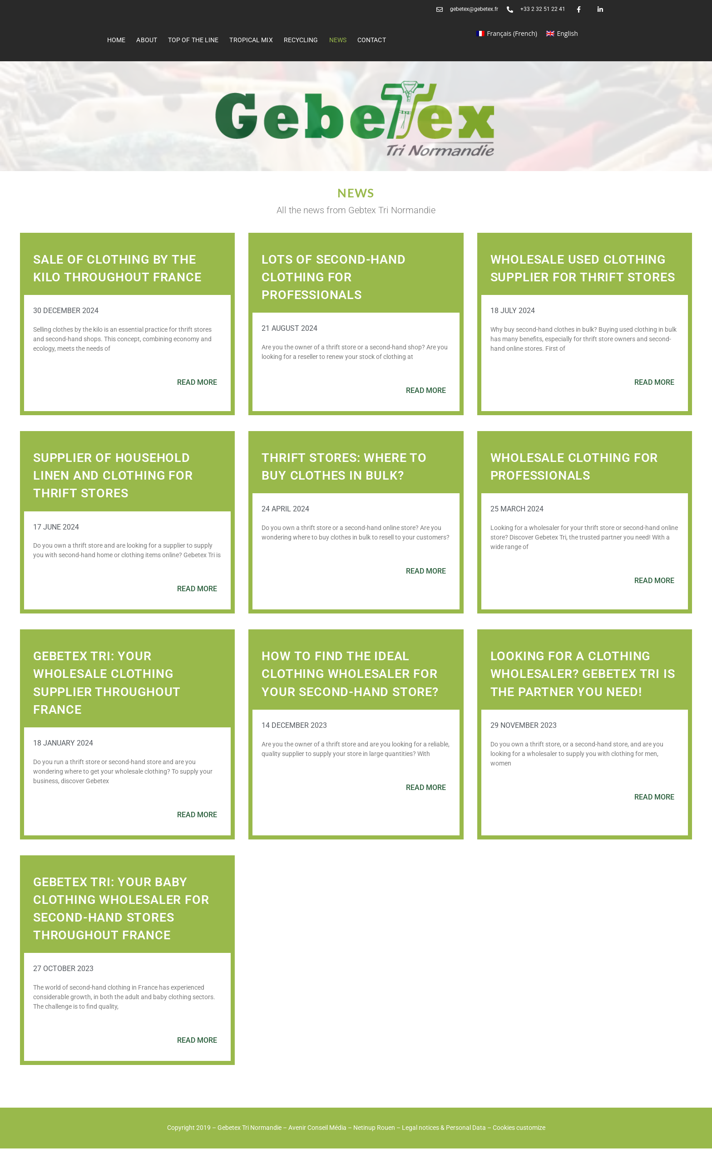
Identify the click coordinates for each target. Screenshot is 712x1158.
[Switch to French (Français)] (507, 33)
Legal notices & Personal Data (444, 1137)
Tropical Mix (250, 40)
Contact (371, 40)
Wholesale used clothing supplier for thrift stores (580, 277)
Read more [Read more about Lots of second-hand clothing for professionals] (426, 390)
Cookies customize (519, 1137)
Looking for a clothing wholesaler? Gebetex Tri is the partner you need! (578, 683)
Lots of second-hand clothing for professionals (335, 277)
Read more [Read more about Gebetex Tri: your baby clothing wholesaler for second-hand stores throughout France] (197, 1049)
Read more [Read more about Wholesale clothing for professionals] (654, 590)
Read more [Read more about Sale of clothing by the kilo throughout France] (197, 382)
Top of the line (193, 40)
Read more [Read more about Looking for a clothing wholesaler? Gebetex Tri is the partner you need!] (654, 806)
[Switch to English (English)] (562, 33)
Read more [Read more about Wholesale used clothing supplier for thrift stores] (654, 400)
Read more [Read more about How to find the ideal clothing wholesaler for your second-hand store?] (426, 797)
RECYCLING (301, 40)
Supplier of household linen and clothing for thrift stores (115, 485)
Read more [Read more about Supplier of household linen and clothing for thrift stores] (197, 598)
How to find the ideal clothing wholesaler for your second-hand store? (352, 683)
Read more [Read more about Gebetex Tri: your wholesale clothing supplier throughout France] (197, 824)
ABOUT (146, 40)
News (337, 40)
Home (116, 40)
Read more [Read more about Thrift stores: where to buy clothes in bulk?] (426, 580)
